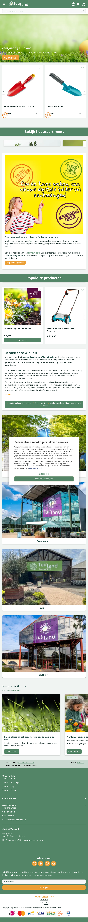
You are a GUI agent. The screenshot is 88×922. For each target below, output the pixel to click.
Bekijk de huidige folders (15, 295)
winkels (80, 795)
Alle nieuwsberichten (11, 723)
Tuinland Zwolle (9, 823)
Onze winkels (10, 57)
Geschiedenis (8, 848)
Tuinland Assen (9, 811)
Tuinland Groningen (11, 815)
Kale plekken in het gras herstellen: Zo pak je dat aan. (30, 770)
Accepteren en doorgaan (44, 479)
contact (28, 873)
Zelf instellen (44, 474)
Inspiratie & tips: (14, 719)
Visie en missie (8, 844)
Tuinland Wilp (8, 819)
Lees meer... (12, 784)
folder (32, 273)
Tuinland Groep (9, 840)
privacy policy (47, 908)
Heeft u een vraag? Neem (13, 873)
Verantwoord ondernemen (14, 852)
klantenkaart (34, 285)
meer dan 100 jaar (26, 795)
